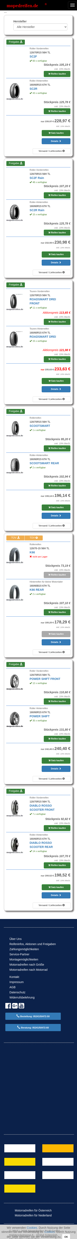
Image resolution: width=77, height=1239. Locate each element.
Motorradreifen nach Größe (26, 964)
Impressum (16, 982)
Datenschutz (17, 992)
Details (56, 141)
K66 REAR (37, 589)
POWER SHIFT (39, 716)
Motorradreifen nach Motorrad (28, 969)
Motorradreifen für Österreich (30, 1210)
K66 (32, 552)
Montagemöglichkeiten (23, 959)
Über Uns (15, 939)
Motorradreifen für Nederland (30, 1215)
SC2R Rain (37, 210)
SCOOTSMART (40, 425)
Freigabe (15, 41)
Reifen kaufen (57, 74)
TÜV (15, 537)
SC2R (33, 88)
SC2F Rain (37, 178)
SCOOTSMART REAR (44, 463)
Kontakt (14, 977)
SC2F (33, 56)
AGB (12, 987)
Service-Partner (19, 954)
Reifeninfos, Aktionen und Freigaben (32, 944)
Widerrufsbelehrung (21, 997)
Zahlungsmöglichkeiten (24, 949)
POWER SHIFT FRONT (45, 679)
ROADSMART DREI (43, 336)
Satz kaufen (56, 133)
